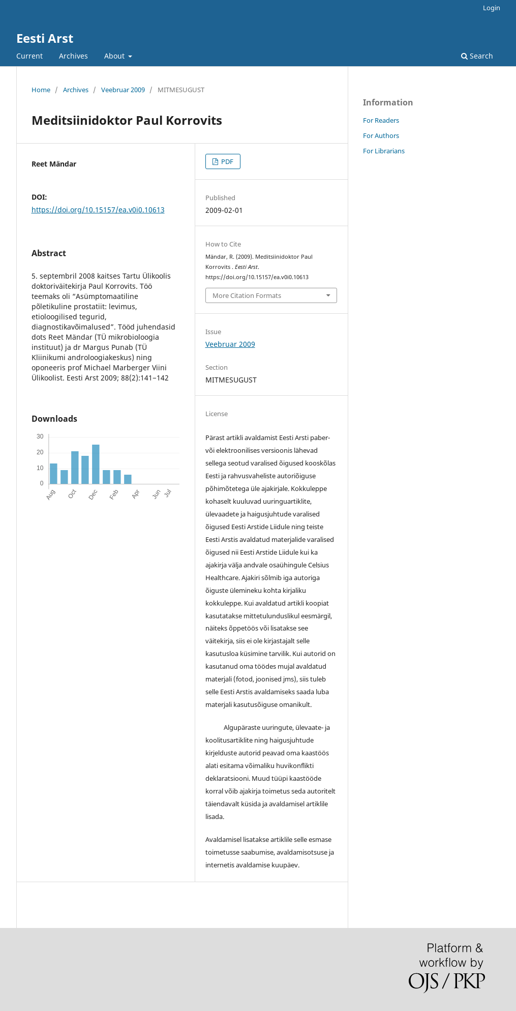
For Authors (381, 135)
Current (29, 56)
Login (491, 7)
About (115, 56)
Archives (73, 56)
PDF (226, 161)
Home (41, 89)
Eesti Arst (44, 38)
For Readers (381, 120)
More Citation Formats (247, 295)
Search (477, 56)
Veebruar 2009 (123, 89)
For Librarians (384, 150)
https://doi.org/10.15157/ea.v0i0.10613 (98, 209)
